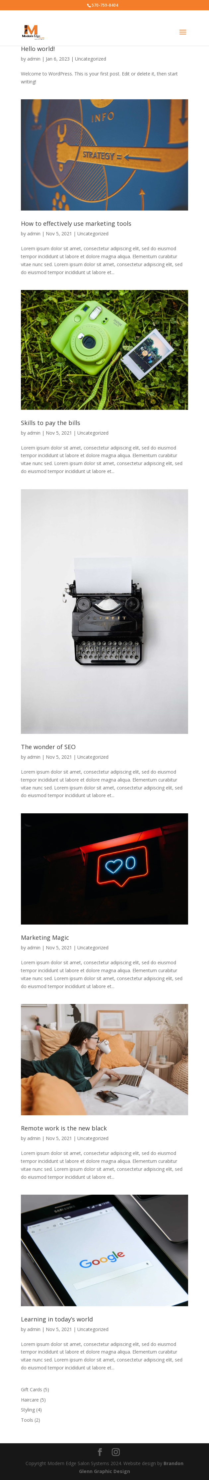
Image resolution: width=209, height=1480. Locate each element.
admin (33, 59)
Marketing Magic (45, 937)
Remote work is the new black (64, 1128)
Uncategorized (90, 59)
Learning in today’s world (57, 1319)
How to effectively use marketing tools (76, 223)
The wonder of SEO (48, 747)
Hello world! (38, 49)
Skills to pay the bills (50, 423)
